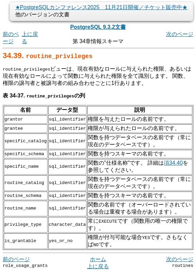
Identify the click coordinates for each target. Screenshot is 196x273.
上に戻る (98, 266)
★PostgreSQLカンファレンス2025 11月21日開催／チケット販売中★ (101, 7)
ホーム (98, 259)
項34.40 (173, 163)
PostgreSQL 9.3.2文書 (98, 27)
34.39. (48, 55)
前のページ (16, 259)
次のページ (179, 34)
